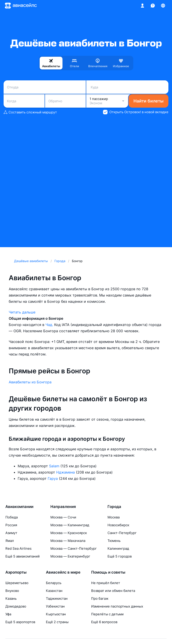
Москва (114, 517)
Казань (11, 598)
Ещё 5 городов (120, 556)
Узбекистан (55, 606)
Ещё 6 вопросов (104, 622)
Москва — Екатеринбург (70, 556)
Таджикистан (57, 598)
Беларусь (53, 583)
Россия (11, 525)
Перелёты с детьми (107, 614)
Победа (11, 517)
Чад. (49, 324)
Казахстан (54, 591)
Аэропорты (16, 572)
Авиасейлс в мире (63, 572)
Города (114, 506)
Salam (54, 466)
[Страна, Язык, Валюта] (163, 6)
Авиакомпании (19, 506)
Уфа (8, 614)
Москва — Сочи (63, 517)
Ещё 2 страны (57, 622)
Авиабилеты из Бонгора (30, 382)
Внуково (12, 591)
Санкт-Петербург (122, 533)
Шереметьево (16, 583)
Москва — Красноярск (68, 533)
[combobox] (45, 87)
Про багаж (99, 598)
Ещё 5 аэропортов (20, 622)
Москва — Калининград (69, 525)
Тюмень (114, 541)
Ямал (9, 541)
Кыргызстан (56, 614)
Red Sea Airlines (18, 548)
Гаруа (53, 478)
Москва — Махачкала (67, 541)
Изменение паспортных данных (117, 606)
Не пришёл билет (105, 583)
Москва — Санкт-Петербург (73, 548)
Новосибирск (118, 525)
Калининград (118, 548)
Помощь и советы (108, 572)
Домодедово (15, 606)
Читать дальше (22, 312)
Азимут (11, 533)
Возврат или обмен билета (113, 591)
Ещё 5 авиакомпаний (22, 556)
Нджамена (66, 472)
